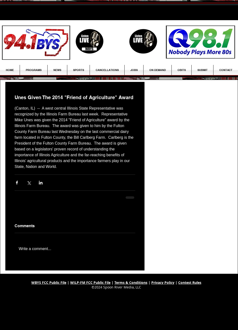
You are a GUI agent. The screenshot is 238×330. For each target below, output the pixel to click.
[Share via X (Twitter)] (28, 182)
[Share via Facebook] (17, 182)
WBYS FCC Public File (48, 282)
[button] (57, 70)
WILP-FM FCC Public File (90, 282)
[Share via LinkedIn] (40, 182)
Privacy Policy (162, 282)
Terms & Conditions (130, 282)
